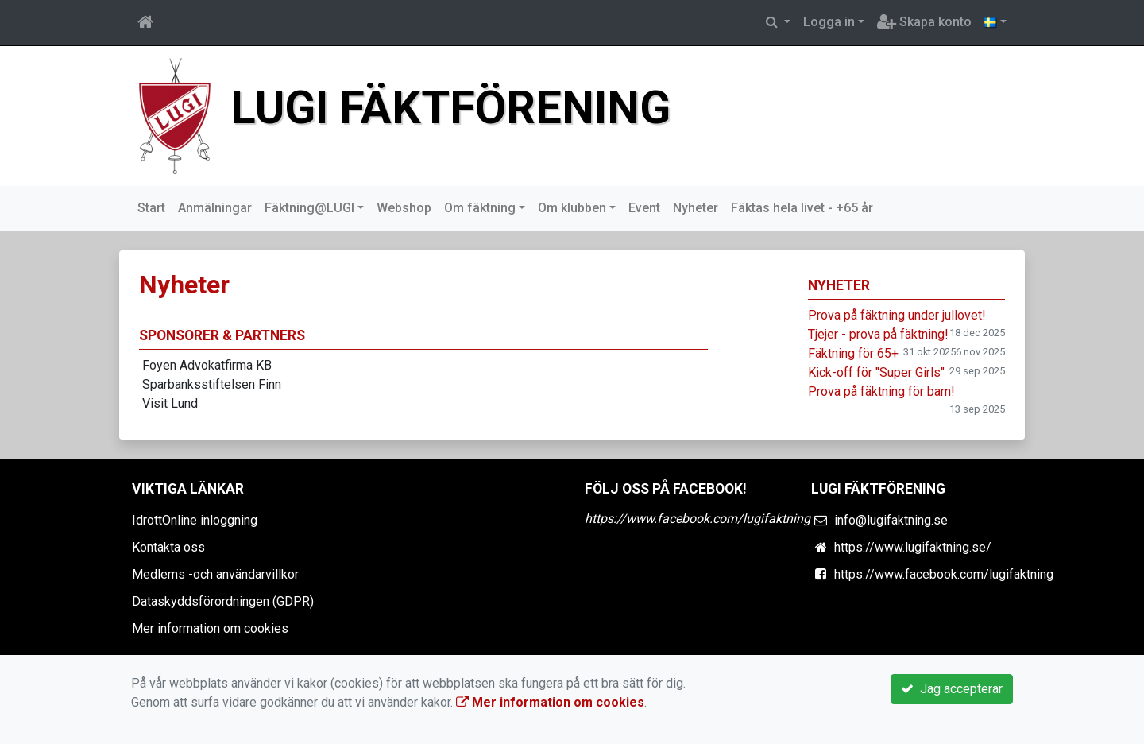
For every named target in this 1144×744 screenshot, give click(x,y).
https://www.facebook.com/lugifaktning (697, 518)
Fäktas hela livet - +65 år (802, 207)
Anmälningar (215, 207)
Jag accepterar (952, 688)
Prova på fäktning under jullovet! (897, 315)
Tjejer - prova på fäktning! (878, 334)
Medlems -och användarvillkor (215, 574)
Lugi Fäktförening (450, 107)
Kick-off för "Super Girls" (876, 372)
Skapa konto (924, 21)
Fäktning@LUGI (309, 207)
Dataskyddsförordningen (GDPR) (223, 601)
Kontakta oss (168, 547)
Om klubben (572, 207)
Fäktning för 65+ (853, 353)
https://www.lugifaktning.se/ (912, 547)
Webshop (404, 207)
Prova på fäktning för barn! (881, 391)
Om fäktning (480, 207)
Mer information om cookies (210, 628)
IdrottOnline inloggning (194, 520)
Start (151, 207)
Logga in (829, 21)
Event (644, 207)
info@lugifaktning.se (891, 520)
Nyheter (695, 207)
